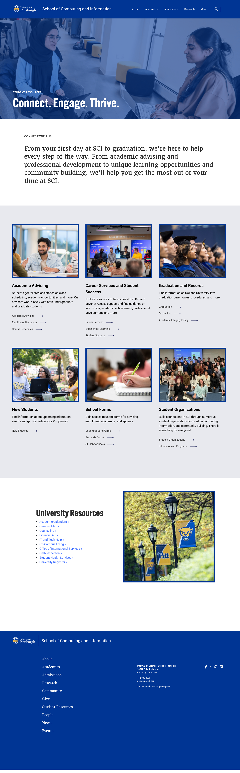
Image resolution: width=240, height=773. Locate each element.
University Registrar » (53, 562)
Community (52, 691)
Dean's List (165, 313)
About (135, 9)
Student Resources (57, 707)
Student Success (95, 335)
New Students (20, 430)
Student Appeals (95, 444)
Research (189, 9)
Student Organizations (172, 439)
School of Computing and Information (77, 9)
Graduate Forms (94, 437)
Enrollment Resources (24, 322)
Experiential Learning (97, 328)
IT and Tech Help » (51, 540)
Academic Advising (23, 315)
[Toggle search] (217, 9)
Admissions (171, 9)
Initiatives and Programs (173, 446)
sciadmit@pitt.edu (145, 680)
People (47, 715)
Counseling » (47, 531)
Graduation (165, 306)
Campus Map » (49, 526)
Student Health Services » (56, 558)
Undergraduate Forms (98, 430)
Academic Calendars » (54, 522)
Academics (151, 9)
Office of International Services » (60, 549)
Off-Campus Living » (52, 544)
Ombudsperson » (50, 553)
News (46, 723)
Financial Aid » (48, 535)
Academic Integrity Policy (173, 320)
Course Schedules (22, 329)
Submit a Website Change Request (153, 686)
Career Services (94, 322)
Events (47, 731)
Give (203, 9)
